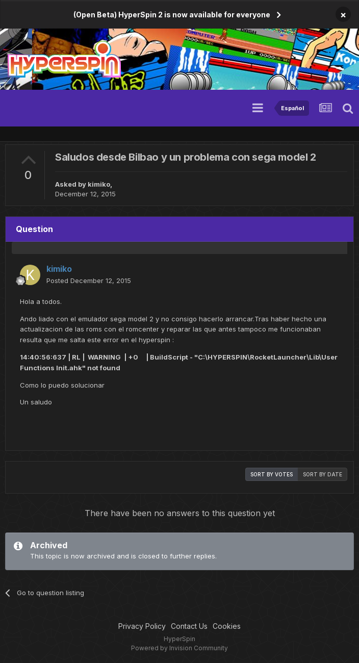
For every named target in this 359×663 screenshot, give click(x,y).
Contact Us (189, 626)
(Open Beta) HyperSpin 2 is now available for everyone (171, 14)
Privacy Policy (142, 626)
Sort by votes (271, 474)
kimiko (99, 184)
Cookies (227, 626)
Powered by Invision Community (179, 648)
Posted (88, 280)
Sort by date (322, 474)
